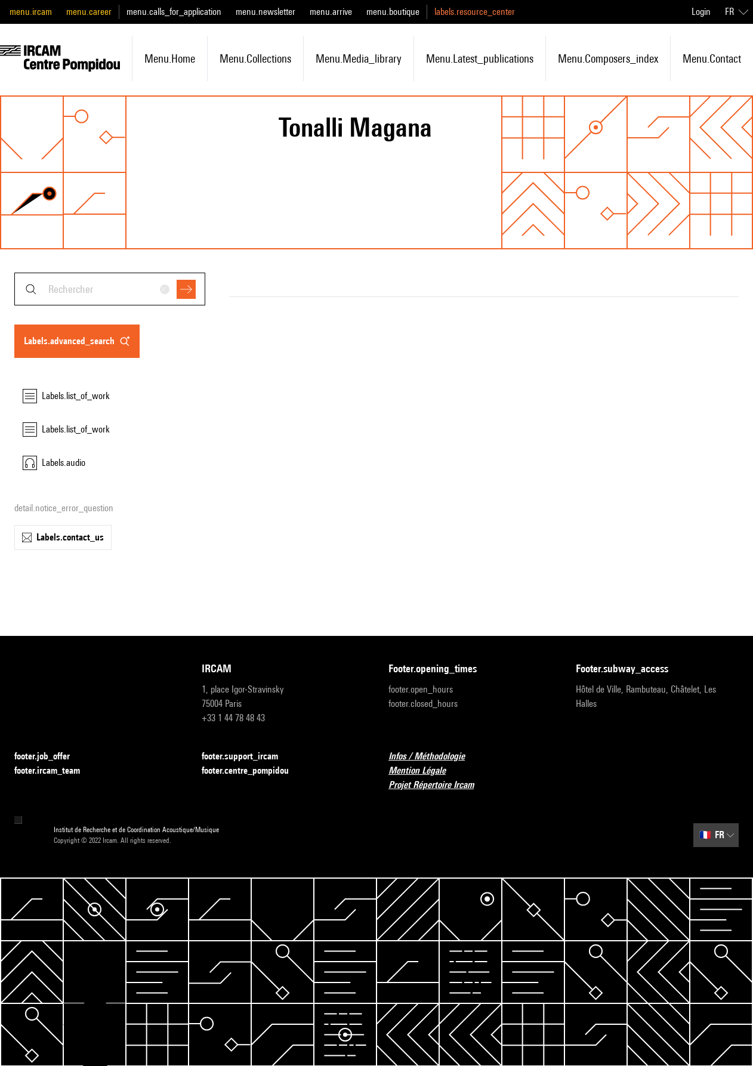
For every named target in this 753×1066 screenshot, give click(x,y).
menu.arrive (331, 11)
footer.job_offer (49, 756)
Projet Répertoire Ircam (438, 785)
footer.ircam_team (54, 771)
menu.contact (712, 58)
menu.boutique (392, 11)
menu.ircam (31, 11)
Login (701, 11)
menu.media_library (359, 58)
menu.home (169, 58)
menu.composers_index (608, 58)
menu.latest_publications (479, 58)
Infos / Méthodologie (433, 756)
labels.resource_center (474, 11)
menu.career (89, 11)
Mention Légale (424, 771)
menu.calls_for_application (173, 11)
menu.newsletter (265, 11)
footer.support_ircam (247, 756)
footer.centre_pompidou (252, 771)
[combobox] (109, 289)
